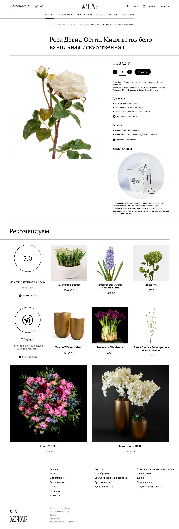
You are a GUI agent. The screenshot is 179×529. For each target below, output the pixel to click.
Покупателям (84, 14)
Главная (53, 24)
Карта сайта (55, 518)
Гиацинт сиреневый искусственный (110, 287)
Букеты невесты (103, 486)
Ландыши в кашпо (69, 285)
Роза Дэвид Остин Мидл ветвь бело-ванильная (112, 24)
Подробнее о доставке (125, 117)
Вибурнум (151, 285)
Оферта (53, 515)
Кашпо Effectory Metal (69, 347)
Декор (140, 477)
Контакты (128, 14)
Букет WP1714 (48, 446)
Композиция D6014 (130, 446)
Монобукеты (101, 473)
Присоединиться (27, 357)
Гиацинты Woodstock (110, 347)
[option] (59, 109)
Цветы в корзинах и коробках (111, 477)
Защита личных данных (60, 511)
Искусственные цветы (79, 24)
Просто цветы (102, 482)
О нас (100, 14)
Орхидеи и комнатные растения (155, 469)
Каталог (49, 14)
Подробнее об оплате (124, 140)
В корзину (143, 72)
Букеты (98, 469)
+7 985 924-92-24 (20, 6)
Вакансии (113, 14)
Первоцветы (144, 473)
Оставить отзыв (28, 296)
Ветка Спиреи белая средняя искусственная (151, 349)
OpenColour (73, 521)
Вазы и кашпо (145, 482)
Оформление (65, 14)
